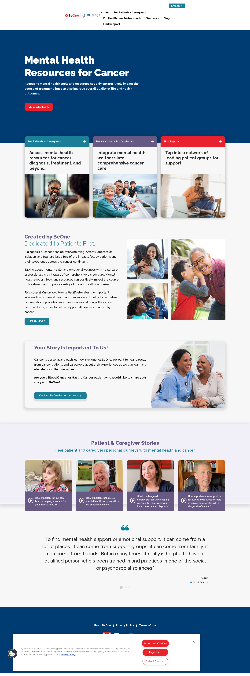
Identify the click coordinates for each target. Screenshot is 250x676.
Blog (213, 14)
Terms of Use (149, 628)
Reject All (155, 652)
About (103, 14)
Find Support (229, 14)
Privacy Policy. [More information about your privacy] (68, 654)
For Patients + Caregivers (128, 14)
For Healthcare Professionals (169, 14)
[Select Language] (229, 7)
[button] (12, 654)
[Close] (193, 641)
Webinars (199, 14)
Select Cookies (155, 661)
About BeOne (100, 628)
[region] (106, 652)
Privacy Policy (125, 628)
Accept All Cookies (155, 643)
